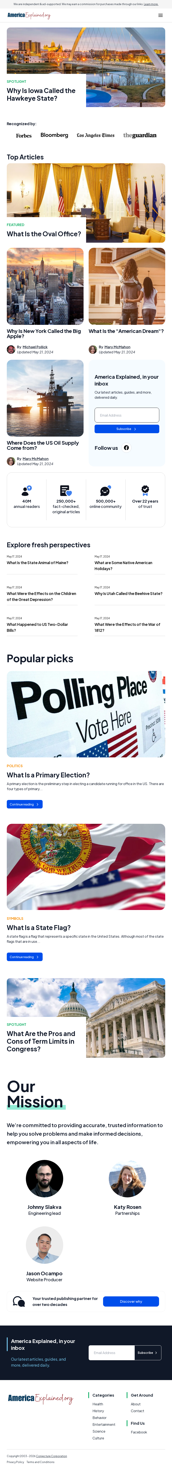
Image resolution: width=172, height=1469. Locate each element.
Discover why (131, 1301)
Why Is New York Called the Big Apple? (44, 333)
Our (36, 1093)
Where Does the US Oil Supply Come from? (43, 445)
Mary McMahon (117, 347)
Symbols (15, 918)
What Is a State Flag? (39, 927)
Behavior (99, 1417)
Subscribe (126, 429)
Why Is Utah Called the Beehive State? (128, 593)
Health (97, 1404)
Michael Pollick (35, 347)
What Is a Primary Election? (48, 775)
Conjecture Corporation (51, 1456)
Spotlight (16, 81)
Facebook (139, 1432)
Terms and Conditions (41, 1462)
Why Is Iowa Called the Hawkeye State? (41, 94)
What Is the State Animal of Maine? (37, 562)
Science (98, 1431)
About (136, 1404)
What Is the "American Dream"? (126, 331)
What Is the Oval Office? (44, 234)
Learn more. (151, 4)
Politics (15, 766)
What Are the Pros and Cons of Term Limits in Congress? (41, 1041)
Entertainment (103, 1424)
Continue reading (25, 804)
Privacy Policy (15, 1462)
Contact (137, 1411)
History (98, 1411)
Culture (98, 1438)
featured (15, 224)
